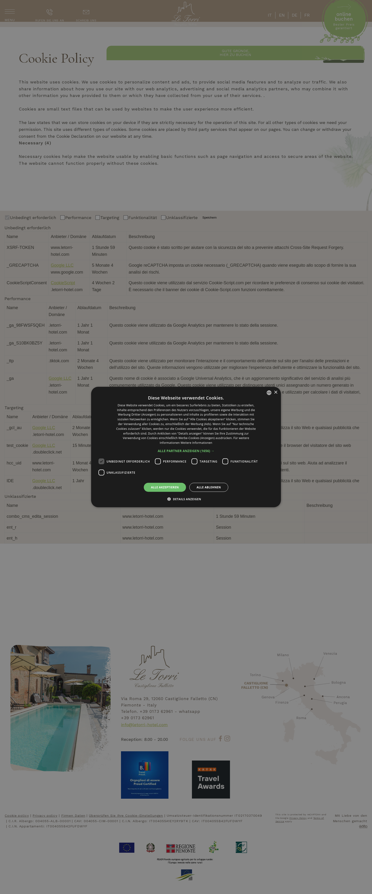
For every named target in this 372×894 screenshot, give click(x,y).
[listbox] (269, 392)
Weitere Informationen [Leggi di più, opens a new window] (196, 443)
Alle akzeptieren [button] (165, 487)
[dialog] (186, 447)
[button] (186, 451)
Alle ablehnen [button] (209, 487)
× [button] (275, 392)
